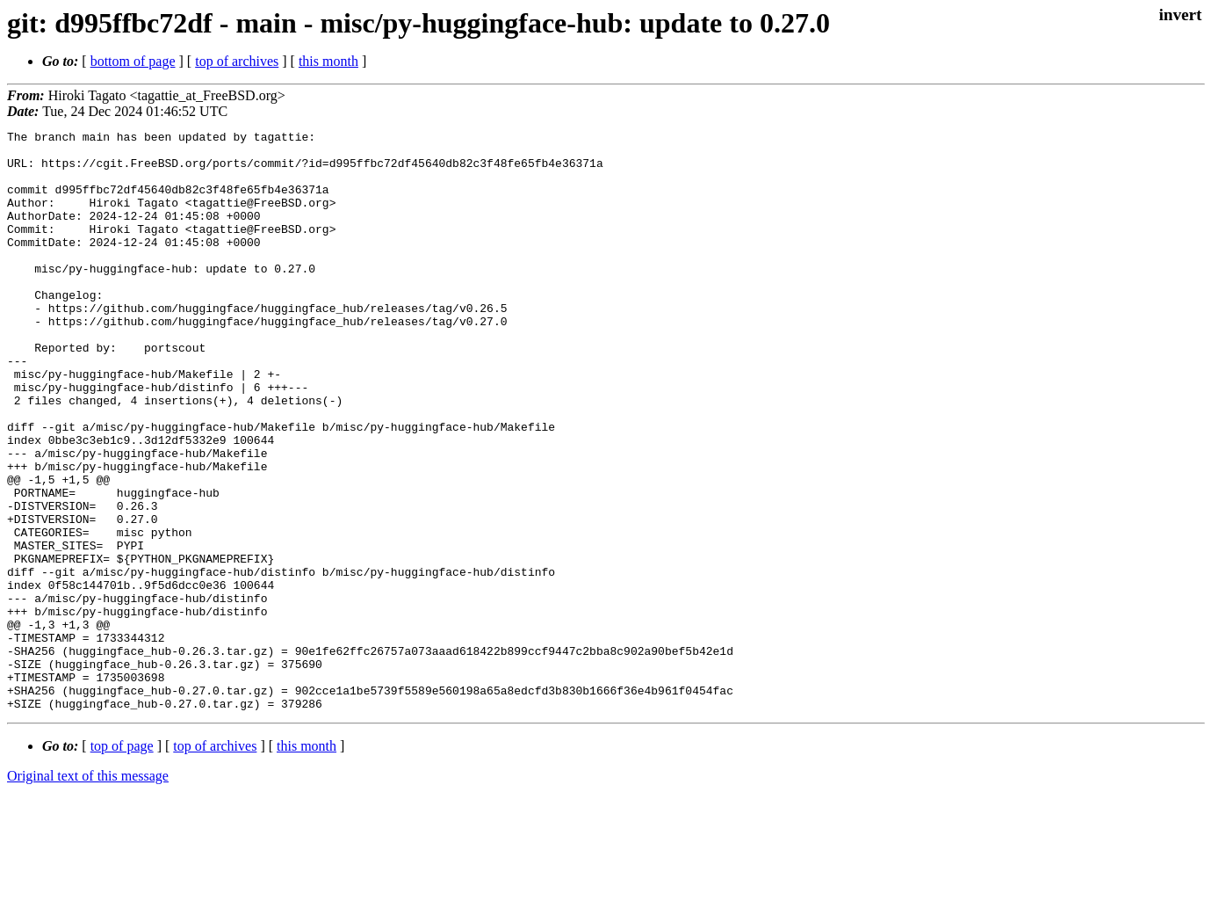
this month (328, 61)
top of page (122, 861)
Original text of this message (88, 891)
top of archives (236, 61)
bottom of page (133, 61)
